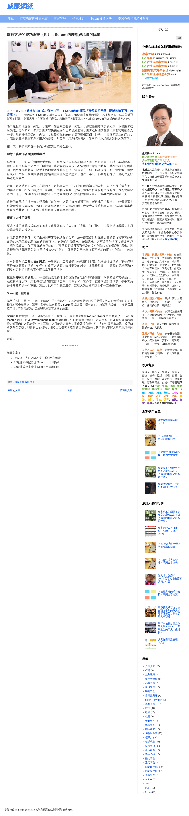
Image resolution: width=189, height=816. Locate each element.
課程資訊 (150, 746)
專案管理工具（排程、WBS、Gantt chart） (168, 530)
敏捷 (27, 382)
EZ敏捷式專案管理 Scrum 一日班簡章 (37, 362)
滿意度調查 (151, 733)
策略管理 (150, 720)
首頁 (69, 390)
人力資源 (150, 666)
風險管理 (150, 687)
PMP (147, 788)
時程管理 (150, 691)
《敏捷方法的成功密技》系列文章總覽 (37, 357)
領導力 (149, 737)
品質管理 (150, 683)
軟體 (32, 382)
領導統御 (78, 18)
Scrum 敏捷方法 (101, 18)
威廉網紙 (20, 6)
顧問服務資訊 (152, 767)
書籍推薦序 (151, 695)
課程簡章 (150, 750)
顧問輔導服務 (152, 771)
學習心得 (150, 754)
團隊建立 (150, 729)
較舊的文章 (126, 390)
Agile (148, 779)
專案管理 (60, 18)
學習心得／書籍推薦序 (133, 18)
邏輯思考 (150, 775)
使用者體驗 (151, 679)
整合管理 (150, 758)
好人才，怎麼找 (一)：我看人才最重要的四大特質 (170, 578)
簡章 (11, 18)
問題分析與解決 (153, 700)
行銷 (147, 670)
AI (146, 783)
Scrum (148, 792)
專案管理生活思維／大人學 (157, 164)
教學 (147, 712)
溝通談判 (150, 725)
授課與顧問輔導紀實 (34, 18)
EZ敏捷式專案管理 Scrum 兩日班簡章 (37, 366)
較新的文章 (14, 390)
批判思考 (150, 674)
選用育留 (150, 762)
